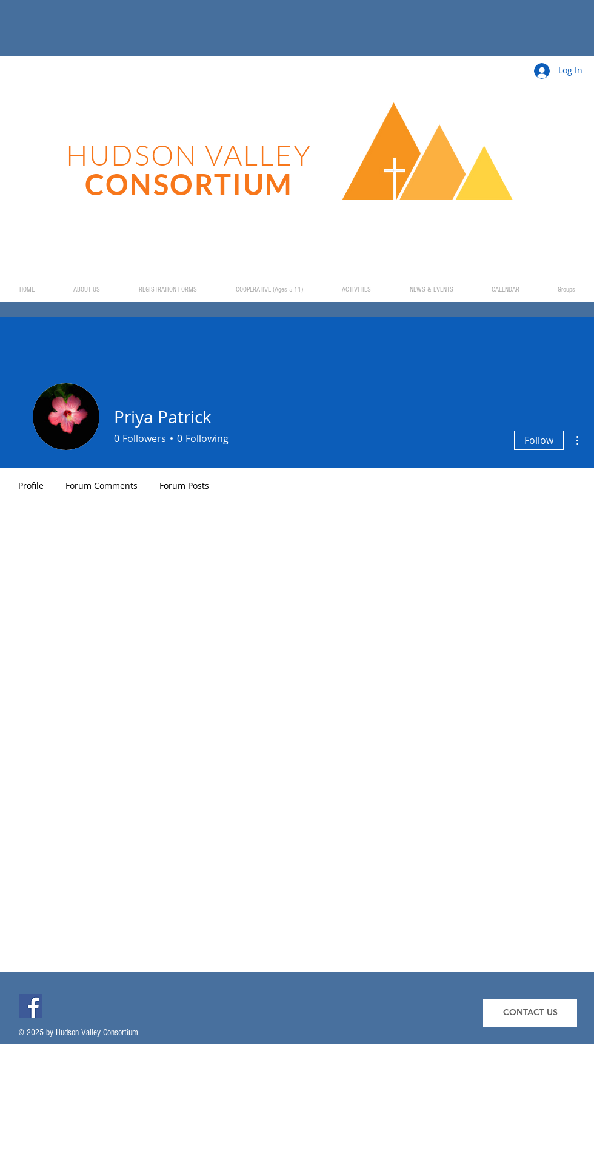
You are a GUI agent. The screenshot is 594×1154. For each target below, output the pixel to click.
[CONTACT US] (530, 1013)
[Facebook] (30, 1006)
